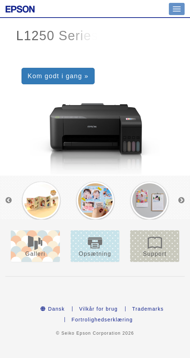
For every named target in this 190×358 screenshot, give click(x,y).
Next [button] (181, 200)
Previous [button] (8, 200)
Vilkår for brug (98, 309)
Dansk (53, 309)
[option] (41, 201)
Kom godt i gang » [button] (58, 76)
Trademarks (148, 309)
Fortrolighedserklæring (102, 319)
